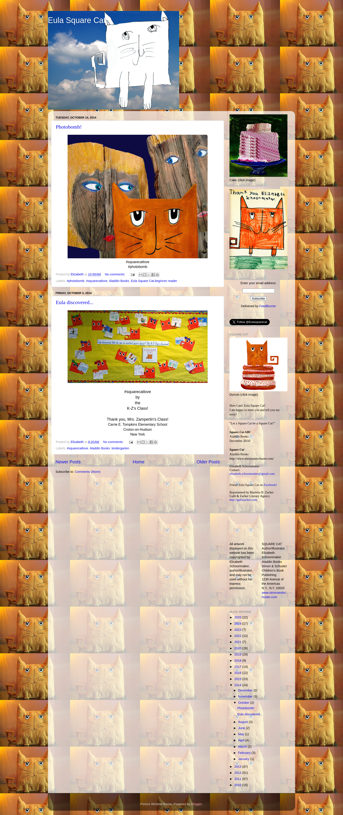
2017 (238, 666)
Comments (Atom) (87, 471)
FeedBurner (267, 306)
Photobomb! (69, 127)
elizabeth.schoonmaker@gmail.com (252, 473)
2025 (238, 617)
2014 (238, 685)
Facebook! (270, 485)
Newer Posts (68, 461)
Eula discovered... (74, 302)
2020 (238, 648)
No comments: (115, 274)
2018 (238, 660)
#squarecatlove (96, 281)
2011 (238, 779)
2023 (238, 629)
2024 (238, 623)
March (243, 746)
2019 (238, 654)
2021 (238, 642)
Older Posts (208, 461)
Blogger (196, 804)
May (241, 734)
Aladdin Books (119, 281)
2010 (238, 785)
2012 (238, 772)
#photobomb (75, 281)
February (245, 753)
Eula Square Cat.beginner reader (154, 281)
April (241, 740)
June (242, 728)
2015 (238, 679)
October (244, 702)
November (246, 696)
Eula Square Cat (77, 20)
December (246, 690)
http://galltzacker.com (243, 499)
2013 (238, 766)
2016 (238, 673)
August (243, 722)
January (244, 759)
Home (139, 461)
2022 (238, 636)
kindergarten (120, 448)
